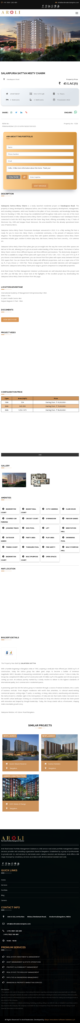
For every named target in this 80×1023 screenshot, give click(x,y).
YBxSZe (13, 177)
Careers (4, 900)
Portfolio (4, 890)
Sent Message (40, 186)
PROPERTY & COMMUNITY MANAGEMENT (22, 967)
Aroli (40, 454)
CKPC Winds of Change (17, 804)
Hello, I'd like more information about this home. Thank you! (40, 169)
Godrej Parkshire (54, 764)
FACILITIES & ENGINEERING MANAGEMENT (22, 977)
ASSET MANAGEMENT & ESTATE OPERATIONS (24, 962)
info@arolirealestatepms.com (68, 2)
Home (3, 880)
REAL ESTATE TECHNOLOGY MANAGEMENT (23, 972)
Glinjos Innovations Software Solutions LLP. (59, 1020)
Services (4, 885)
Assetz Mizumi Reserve (17, 764)
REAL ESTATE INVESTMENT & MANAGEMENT (23, 957)
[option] (14, 480)
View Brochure (10, 319)
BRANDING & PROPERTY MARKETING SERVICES (24, 982)
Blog (2, 895)
